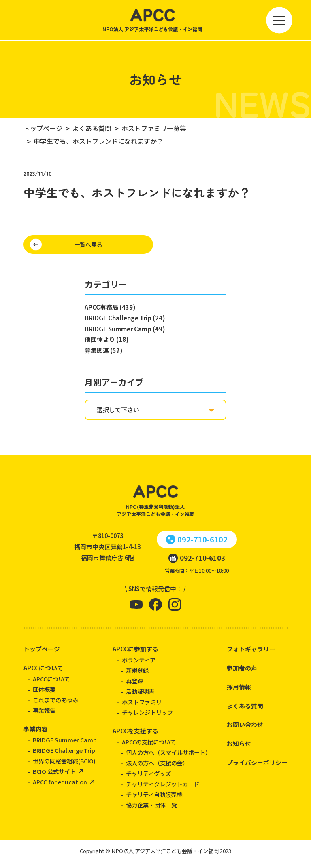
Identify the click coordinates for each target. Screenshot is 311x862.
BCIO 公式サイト (54, 771)
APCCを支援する (135, 731)
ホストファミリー (144, 702)
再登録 (134, 681)
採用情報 (239, 687)
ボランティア (139, 659)
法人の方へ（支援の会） (157, 763)
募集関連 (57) (104, 350)
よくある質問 (245, 706)
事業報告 (44, 710)
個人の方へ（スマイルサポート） (168, 752)
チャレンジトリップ (147, 712)
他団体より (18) (107, 339)
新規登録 (137, 670)
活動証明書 (140, 691)
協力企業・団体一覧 (151, 805)
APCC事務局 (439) (110, 307)
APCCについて (43, 668)
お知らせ (239, 743)
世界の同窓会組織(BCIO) (64, 761)
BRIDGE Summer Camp (65, 740)
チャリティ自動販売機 (154, 794)
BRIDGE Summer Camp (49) (125, 329)
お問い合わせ (245, 724)
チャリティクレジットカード (162, 784)
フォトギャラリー (251, 649)
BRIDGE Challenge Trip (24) (125, 318)
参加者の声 (242, 668)
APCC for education (60, 782)
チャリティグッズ (148, 773)
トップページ (41, 649)
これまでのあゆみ (55, 700)
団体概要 (44, 689)
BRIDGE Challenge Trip (64, 750)
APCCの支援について (149, 742)
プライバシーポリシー (257, 762)
